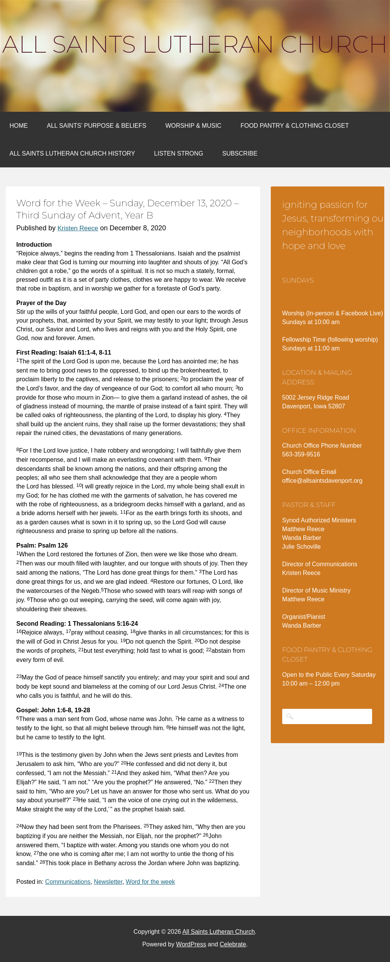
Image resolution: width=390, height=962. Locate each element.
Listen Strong (178, 153)
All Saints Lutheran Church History (72, 153)
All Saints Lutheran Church (195, 44)
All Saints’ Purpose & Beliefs (96, 125)
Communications (67, 881)
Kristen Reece (78, 228)
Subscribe (239, 153)
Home (19, 125)
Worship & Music (193, 125)
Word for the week (150, 881)
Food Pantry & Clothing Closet (294, 125)
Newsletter (108, 881)
